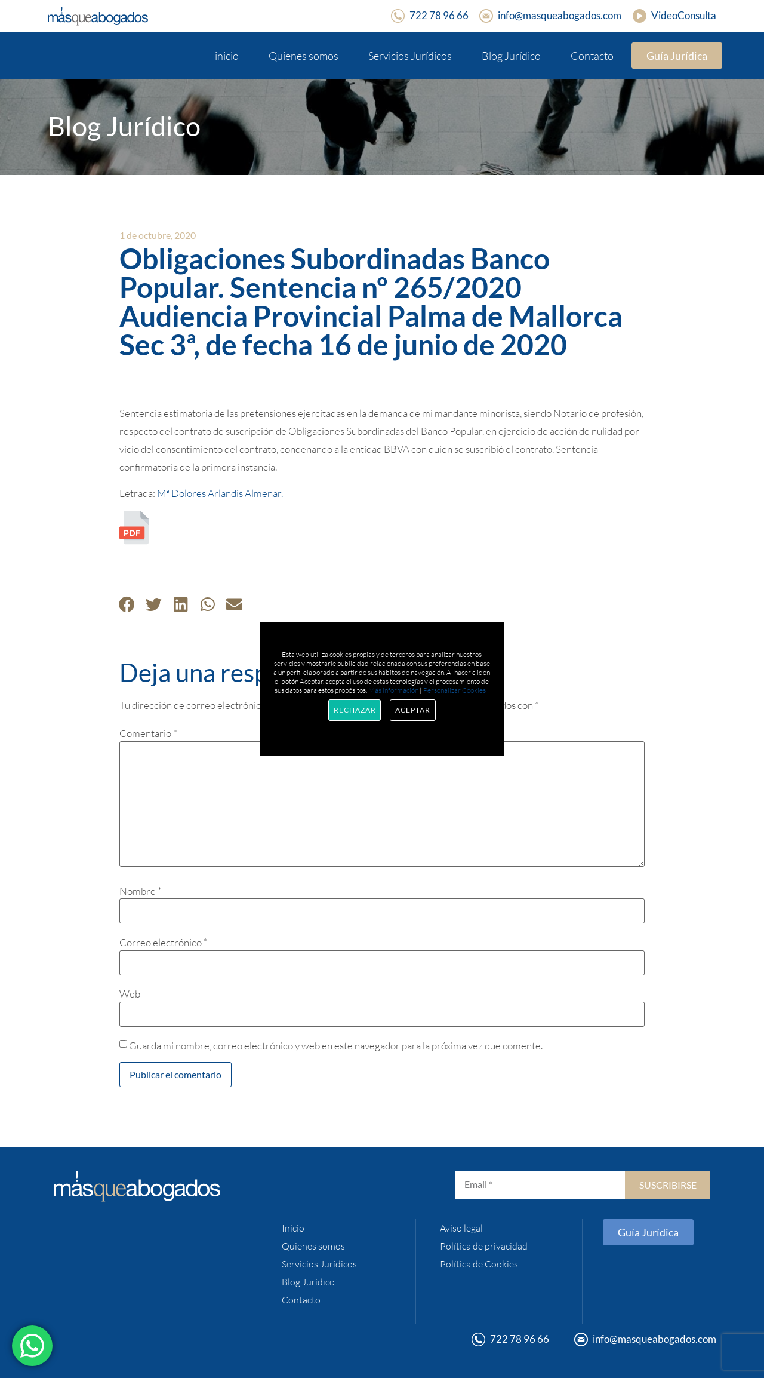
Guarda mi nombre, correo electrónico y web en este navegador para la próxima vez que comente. (336, 1046)
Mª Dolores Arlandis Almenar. (220, 493)
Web (129, 994)
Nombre (140, 891)
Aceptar (412, 709)
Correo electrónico (163, 942)
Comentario (148, 733)
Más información (393, 690)
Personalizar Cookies (454, 690)
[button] (126, 604)
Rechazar (354, 709)
